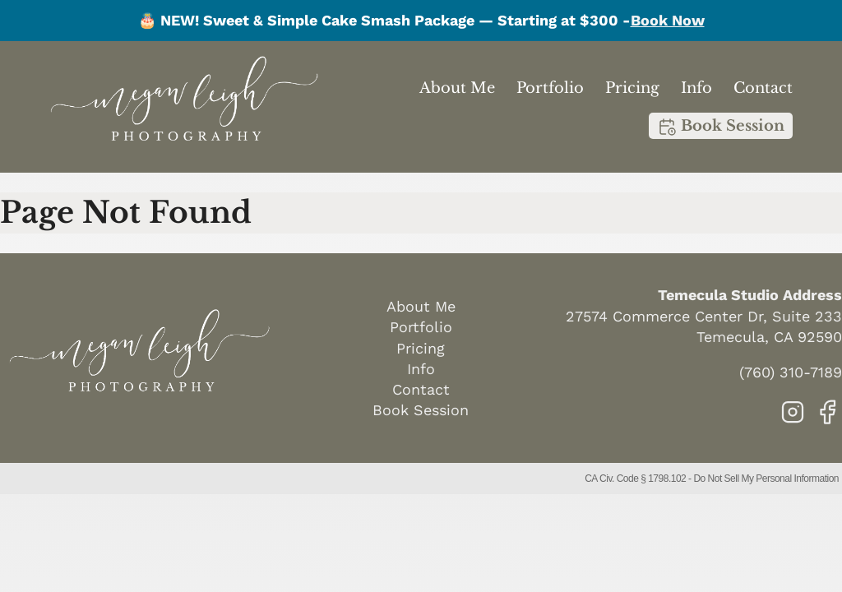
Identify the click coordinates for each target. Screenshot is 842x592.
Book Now (668, 20)
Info (696, 88)
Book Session (720, 126)
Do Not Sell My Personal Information (766, 478)
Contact (763, 88)
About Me (457, 88)
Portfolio (550, 88)
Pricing (632, 88)
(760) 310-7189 (790, 372)
